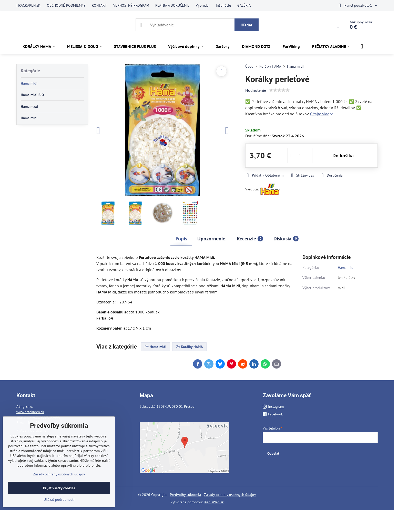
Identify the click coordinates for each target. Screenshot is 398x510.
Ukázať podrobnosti (59, 499)
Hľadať (246, 24)
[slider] (279, 90)
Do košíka (343, 155)
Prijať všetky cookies (59, 488)
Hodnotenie (255, 90)
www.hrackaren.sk (30, 412)
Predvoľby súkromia (185, 494)
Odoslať (273, 453)
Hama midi (346, 267)
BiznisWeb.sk (214, 502)
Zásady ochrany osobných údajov (230, 494)
